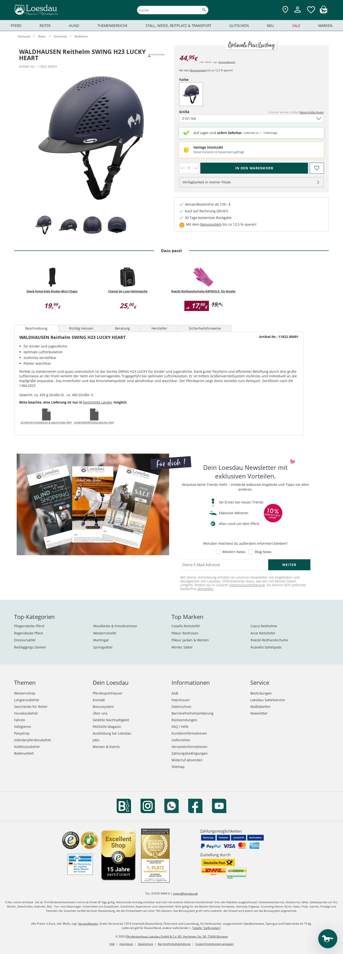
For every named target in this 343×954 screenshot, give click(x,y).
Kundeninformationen (189, 733)
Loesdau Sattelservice (267, 700)
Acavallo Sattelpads (266, 647)
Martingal (101, 640)
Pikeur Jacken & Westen (190, 640)
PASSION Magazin (107, 726)
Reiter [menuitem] (45, 25)
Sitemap (178, 766)
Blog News (263, 552)
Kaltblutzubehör (27, 746)
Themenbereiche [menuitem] (112, 25)
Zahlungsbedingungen (190, 753)
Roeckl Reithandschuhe (269, 640)
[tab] (43, 225)
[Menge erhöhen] (195, 168)
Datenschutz (182, 706)
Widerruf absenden (187, 760)
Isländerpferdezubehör (32, 740)
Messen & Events (106, 746)
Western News (233, 552)
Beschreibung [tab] (36, 328)
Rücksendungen (184, 720)
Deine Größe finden (311, 112)
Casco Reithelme (264, 626)
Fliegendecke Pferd (29, 626)
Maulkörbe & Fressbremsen (115, 626)
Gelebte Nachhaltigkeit (111, 720)
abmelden (205, 588)
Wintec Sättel (182, 647)
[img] (323, 12)
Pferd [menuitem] (16, 25)
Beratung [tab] (122, 328)
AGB (175, 693)
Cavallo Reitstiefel (186, 626)
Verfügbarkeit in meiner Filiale (206, 182)
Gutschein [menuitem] (239, 25)
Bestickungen (261, 693)
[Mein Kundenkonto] (298, 13)
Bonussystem (198, 70)
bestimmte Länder (97, 402)
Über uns (100, 713)
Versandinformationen (189, 746)
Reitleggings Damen (30, 647)
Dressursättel (24, 640)
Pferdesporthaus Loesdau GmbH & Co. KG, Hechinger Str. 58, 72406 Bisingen (177, 936)
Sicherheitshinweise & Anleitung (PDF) (46, 422)
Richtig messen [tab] (81, 328)
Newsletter (259, 713)
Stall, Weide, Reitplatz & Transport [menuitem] (178, 25)
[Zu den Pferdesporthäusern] (285, 10)
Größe (192, 111)
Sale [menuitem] (296, 25)
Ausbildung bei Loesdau (112, 733)
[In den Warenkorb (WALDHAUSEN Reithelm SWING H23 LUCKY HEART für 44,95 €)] (254, 168)
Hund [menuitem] (74, 25)
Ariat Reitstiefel (263, 633)
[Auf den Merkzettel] (316, 168)
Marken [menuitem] (325, 25)
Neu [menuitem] (270, 25)
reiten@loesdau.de (185, 894)
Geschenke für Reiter (31, 706)
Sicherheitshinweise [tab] (205, 328)
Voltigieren (22, 726)
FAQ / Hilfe (180, 726)
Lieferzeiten (181, 740)
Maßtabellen (260, 706)
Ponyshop (22, 733)
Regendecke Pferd (28, 633)
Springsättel (102, 647)
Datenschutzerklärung (247, 585)
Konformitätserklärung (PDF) (94, 422)
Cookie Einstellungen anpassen (214, 944)
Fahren (19, 720)
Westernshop (24, 693)
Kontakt (99, 700)
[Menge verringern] (182, 168)
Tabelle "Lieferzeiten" (206, 928)
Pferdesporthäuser (108, 693)
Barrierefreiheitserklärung (192, 713)
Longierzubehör (26, 700)
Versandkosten (226, 62)
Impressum (181, 700)
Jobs (96, 740)
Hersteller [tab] (159, 328)
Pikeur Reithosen (185, 633)
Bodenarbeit (24, 753)
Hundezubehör (26, 713)
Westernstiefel (104, 633)
